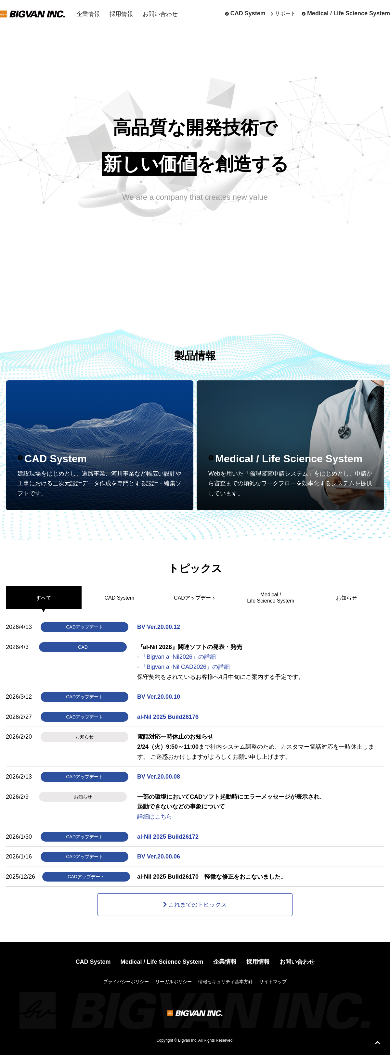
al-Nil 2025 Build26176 (168, 717)
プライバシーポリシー (126, 981)
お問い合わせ (160, 14)
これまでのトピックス (197, 904)
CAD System (248, 13)
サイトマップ (273, 981)
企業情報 (88, 14)
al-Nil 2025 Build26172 (168, 836)
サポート (285, 13)
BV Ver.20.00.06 (158, 856)
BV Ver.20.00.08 (158, 776)
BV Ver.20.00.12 (158, 627)
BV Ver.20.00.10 (158, 696)
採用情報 (121, 14)
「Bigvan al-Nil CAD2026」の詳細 (185, 667)
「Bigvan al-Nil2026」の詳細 (178, 657)
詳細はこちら (154, 816)
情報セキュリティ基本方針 (225, 981)
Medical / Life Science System (348, 13)
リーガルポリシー (173, 981)
